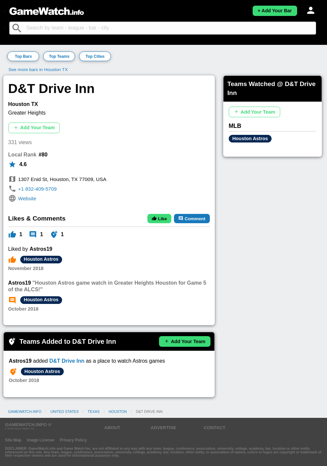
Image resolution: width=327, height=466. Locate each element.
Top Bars (23, 56)
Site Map (13, 440)
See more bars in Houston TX (38, 69)
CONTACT (214, 427)
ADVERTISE (163, 427)
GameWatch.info (24, 412)
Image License (40, 440)
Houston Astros (41, 259)
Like (159, 218)
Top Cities (95, 56)
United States (64, 412)
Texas (94, 412)
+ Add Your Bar (275, 10)
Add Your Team (34, 128)
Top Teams (59, 56)
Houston (118, 412)
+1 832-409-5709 (37, 189)
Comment (191, 218)
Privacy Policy (73, 440)
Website (27, 198)
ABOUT (112, 427)
